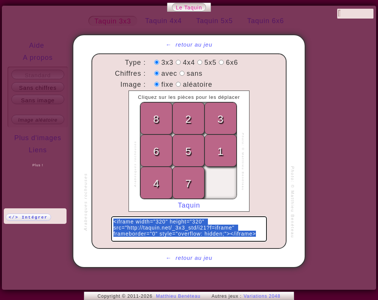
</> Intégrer (28, 217)
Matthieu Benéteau (178, 296)
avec (170, 73)
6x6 (232, 62)
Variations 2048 (261, 296)
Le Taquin (189, 8)
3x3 (168, 62)
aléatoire (197, 84)
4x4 (190, 62)
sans (195, 73)
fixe (168, 84)
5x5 (211, 62)
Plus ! (38, 165)
